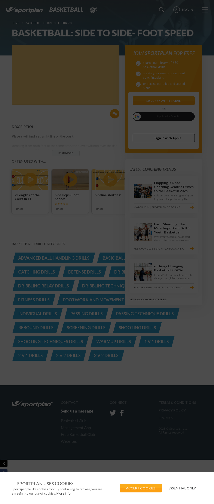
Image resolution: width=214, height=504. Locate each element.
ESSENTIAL (182, 488)
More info (63, 493)
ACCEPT (141, 488)
